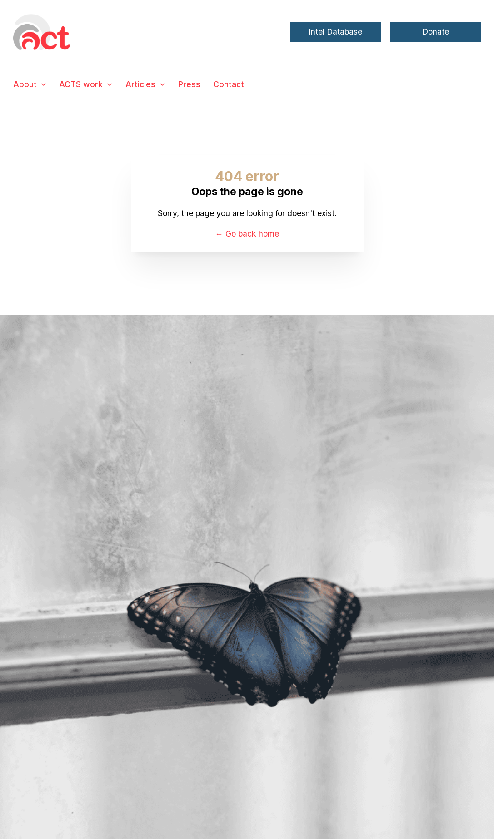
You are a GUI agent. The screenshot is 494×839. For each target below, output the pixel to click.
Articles (140, 84)
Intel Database (335, 31)
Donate (435, 31)
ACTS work (81, 84)
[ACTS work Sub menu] (109, 84)
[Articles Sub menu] (162, 84)
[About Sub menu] (43, 84)
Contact (228, 84)
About (25, 84)
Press (189, 84)
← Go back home (247, 233)
